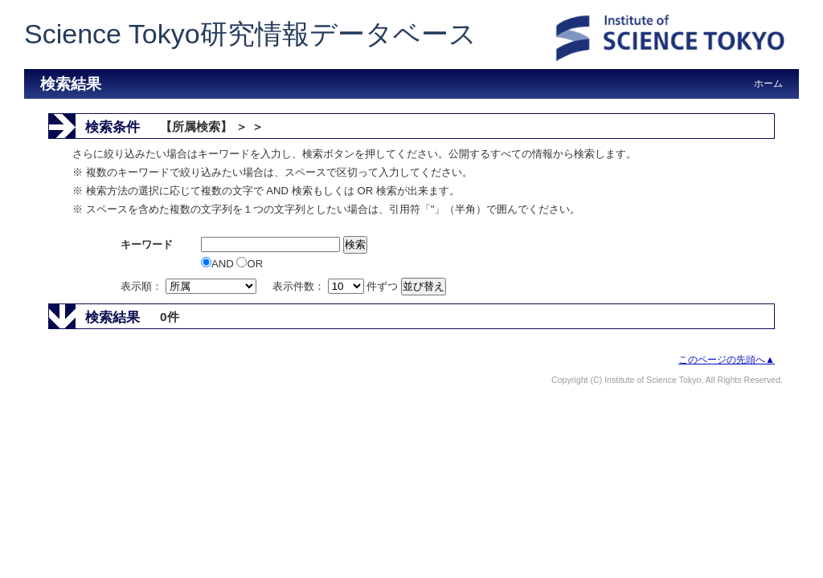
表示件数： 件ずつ (336, 286)
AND (218, 264)
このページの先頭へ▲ (726, 359)
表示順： (190, 286)
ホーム (768, 83)
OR (249, 264)
